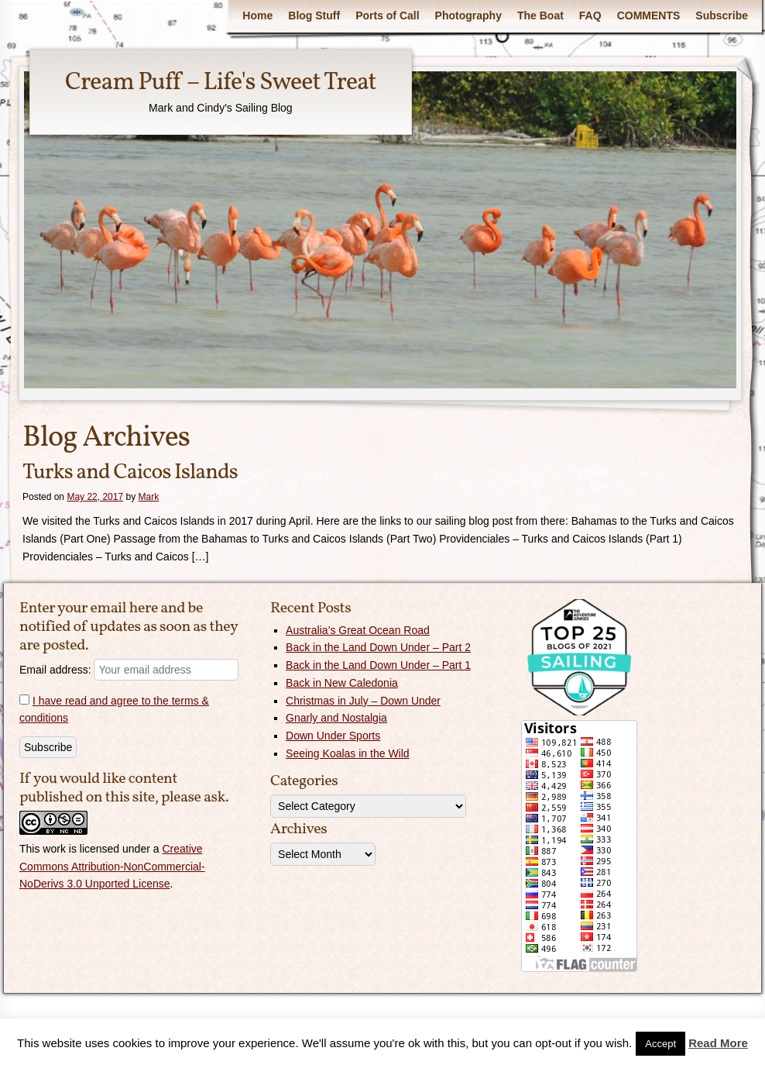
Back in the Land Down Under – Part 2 (378, 647)
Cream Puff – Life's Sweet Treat (220, 83)
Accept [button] (660, 1043)
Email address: (128, 669)
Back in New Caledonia (342, 683)
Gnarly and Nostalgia (336, 718)
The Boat (540, 15)
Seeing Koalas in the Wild (348, 753)
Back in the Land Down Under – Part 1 (378, 665)
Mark (148, 496)
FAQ (590, 15)
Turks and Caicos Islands (130, 472)
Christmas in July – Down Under (363, 700)
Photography (468, 15)
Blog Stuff (314, 15)
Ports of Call (387, 15)
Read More (718, 1042)
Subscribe (721, 15)
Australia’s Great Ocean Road (358, 630)
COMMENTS (649, 15)
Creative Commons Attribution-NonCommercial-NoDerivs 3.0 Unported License (112, 867)
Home (257, 15)
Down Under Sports (333, 735)
